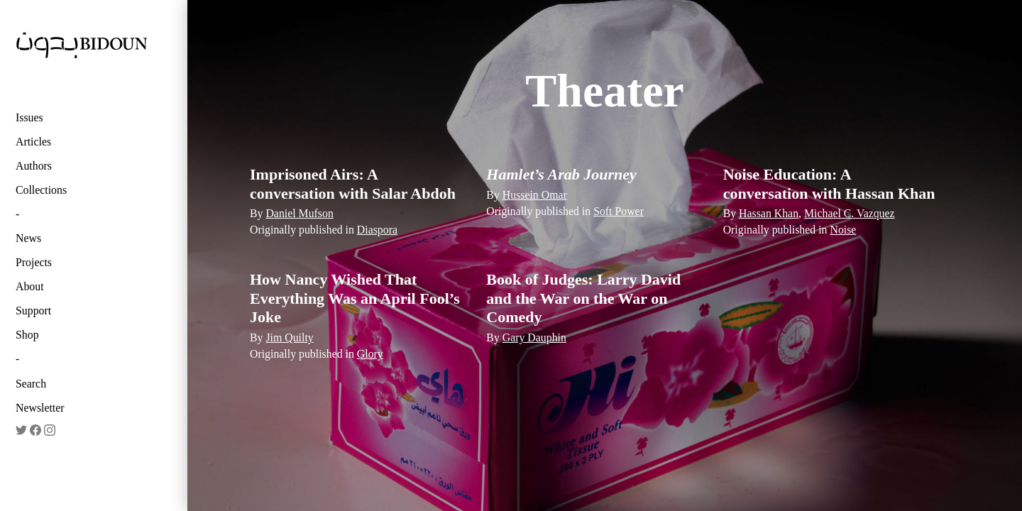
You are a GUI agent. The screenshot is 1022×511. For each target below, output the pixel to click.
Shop (27, 335)
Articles (33, 142)
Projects (34, 262)
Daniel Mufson (299, 213)
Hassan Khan (768, 213)
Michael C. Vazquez (849, 213)
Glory (370, 354)
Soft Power (618, 211)
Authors (34, 166)
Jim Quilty (289, 337)
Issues (29, 117)
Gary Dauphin (534, 337)
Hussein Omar (534, 195)
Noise (843, 230)
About (30, 286)
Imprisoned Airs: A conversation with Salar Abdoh (353, 183)
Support (33, 310)
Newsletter (40, 408)
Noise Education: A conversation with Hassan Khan (829, 183)
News (28, 238)
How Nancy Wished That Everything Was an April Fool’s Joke (355, 298)
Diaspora (377, 230)
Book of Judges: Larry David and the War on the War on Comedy (583, 298)
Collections (41, 190)
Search (31, 384)
